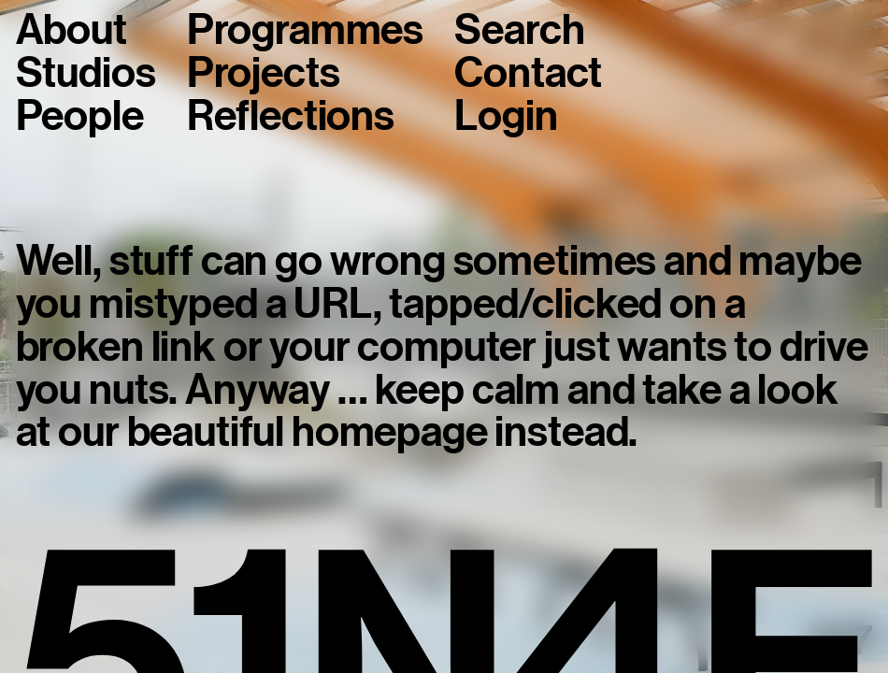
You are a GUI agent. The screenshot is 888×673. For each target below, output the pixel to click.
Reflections (290, 116)
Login (505, 116)
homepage (390, 432)
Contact (528, 73)
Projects (263, 73)
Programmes (305, 30)
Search (519, 30)
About (71, 30)
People (80, 116)
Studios (86, 73)
